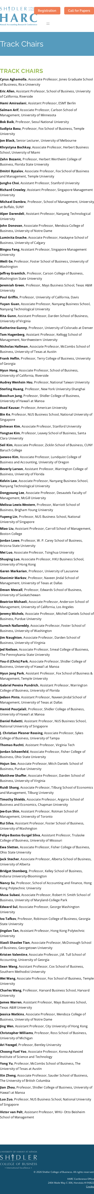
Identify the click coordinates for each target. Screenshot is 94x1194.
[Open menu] (48, 23)
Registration (47, 11)
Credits (90, 1186)
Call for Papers (79, 11)
